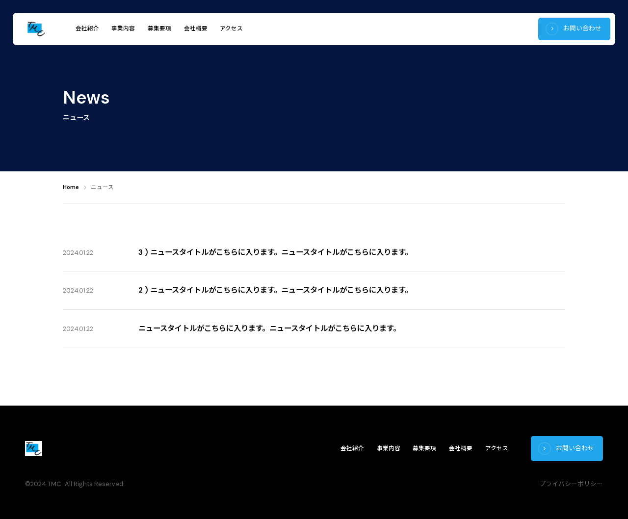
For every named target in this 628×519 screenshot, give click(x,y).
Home (71, 187)
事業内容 (123, 28)
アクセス (231, 28)
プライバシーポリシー (571, 484)
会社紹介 (87, 28)
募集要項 (159, 28)
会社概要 (196, 28)
